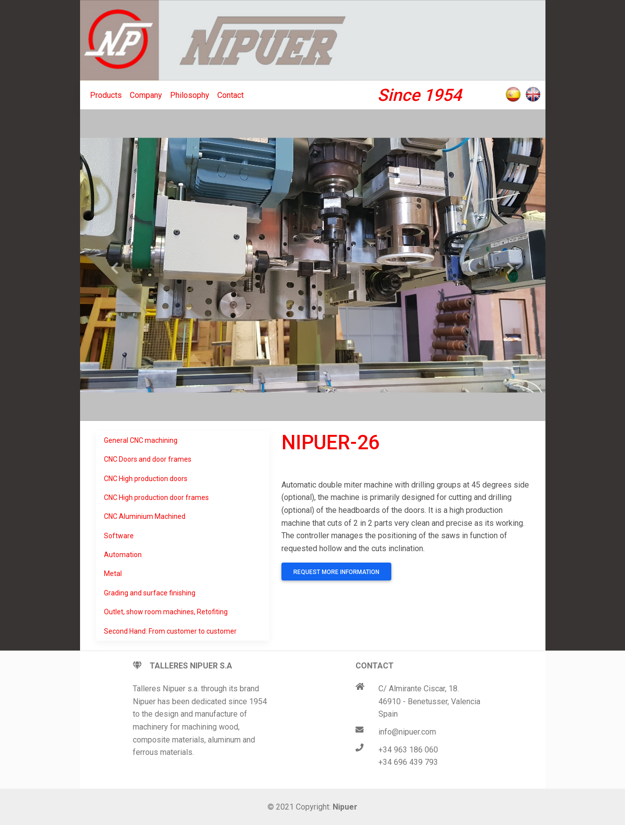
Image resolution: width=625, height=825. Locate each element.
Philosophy (189, 95)
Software (119, 536)
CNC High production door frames (156, 497)
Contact (230, 95)
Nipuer (345, 807)
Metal (113, 574)
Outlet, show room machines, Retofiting (166, 612)
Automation (123, 555)
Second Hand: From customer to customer (170, 631)
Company (146, 95)
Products (106, 95)
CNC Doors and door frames (147, 459)
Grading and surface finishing (149, 593)
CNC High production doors (145, 479)
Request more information (336, 572)
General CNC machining (141, 440)
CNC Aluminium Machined (144, 516)
